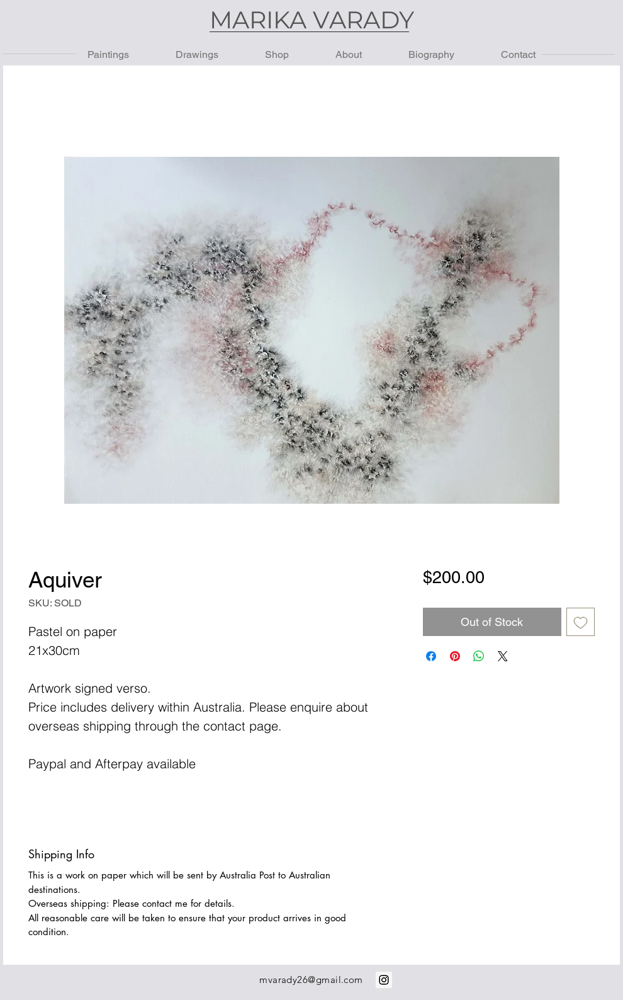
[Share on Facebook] (431, 656)
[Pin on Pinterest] (455, 656)
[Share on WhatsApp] (478, 656)
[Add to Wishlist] (580, 622)
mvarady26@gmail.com (311, 980)
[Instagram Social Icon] (384, 980)
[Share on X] (502, 656)
